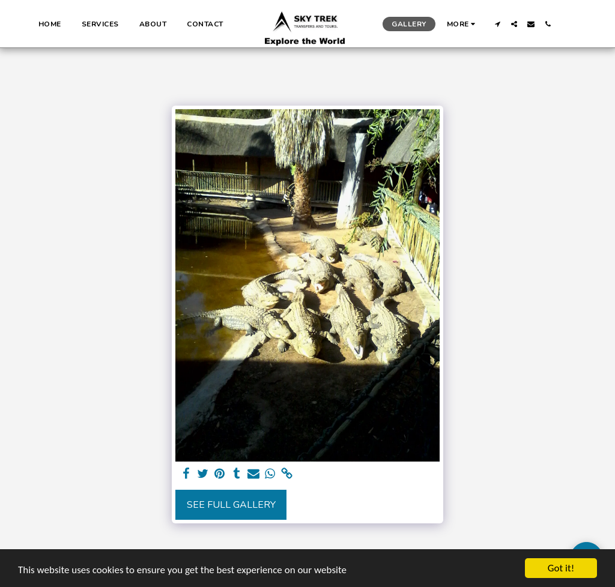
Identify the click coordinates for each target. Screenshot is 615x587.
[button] (497, 24)
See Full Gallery (231, 504)
